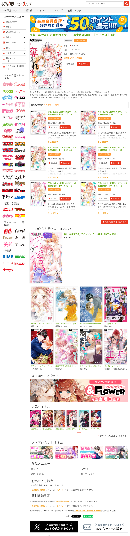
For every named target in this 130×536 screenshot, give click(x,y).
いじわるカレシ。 (111, 324)
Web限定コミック (11, 10)
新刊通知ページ (62, 501)
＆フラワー (76, 50)
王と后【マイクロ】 (112, 366)
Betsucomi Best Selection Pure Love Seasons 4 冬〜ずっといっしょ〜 (91, 324)
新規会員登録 (11, 22)
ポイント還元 (80, 40)
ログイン (59, 490)
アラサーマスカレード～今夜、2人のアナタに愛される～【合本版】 (42, 366)
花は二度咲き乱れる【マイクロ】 (66, 366)
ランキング (57, 10)
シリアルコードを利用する (15, 67)
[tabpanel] (36, 420)
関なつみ (75, 45)
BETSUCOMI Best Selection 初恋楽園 (42, 324)
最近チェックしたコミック (15, 59)
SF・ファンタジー (88, 474)
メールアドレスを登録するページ (87, 511)
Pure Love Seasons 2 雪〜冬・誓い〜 (66, 324)
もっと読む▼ (53, 142)
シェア (67, 516)
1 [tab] (79, 432)
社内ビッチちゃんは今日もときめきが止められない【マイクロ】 (91, 366)
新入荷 (29, 10)
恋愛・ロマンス (37, 474)
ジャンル (41, 10)
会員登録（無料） (38, 490)
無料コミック (74, 10)
